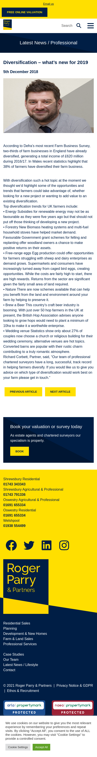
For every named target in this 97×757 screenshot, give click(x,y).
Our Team (10, 659)
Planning (10, 628)
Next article (60, 391)
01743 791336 (14, 494)
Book (19, 451)
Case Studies (13, 654)
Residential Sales (16, 623)
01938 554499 (14, 526)
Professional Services (20, 644)
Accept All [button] (41, 747)
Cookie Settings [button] (18, 747)
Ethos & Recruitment (23, 691)
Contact (9, 670)
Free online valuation (24, 12)
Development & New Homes (25, 633)
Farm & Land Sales (18, 639)
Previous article (23, 391)
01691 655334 (14, 505)
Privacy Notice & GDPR (75, 685)
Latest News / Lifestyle (20, 665)
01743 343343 (14, 484)
